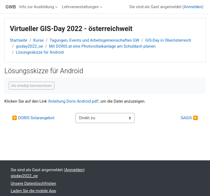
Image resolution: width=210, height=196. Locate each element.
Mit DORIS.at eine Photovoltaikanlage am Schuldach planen (102, 46)
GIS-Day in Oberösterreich (168, 40)
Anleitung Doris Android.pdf (73, 101)
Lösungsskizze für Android (40, 52)
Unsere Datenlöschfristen (33, 183)
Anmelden (193, 6)
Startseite (18, 40)
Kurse (38, 40)
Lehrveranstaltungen (80, 6)
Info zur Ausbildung (36, 6)
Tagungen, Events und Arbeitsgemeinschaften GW (94, 40)
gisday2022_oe (29, 46)
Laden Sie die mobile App (33, 190)
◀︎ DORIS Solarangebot (33, 117)
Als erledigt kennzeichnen (31, 86)
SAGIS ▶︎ (189, 117)
